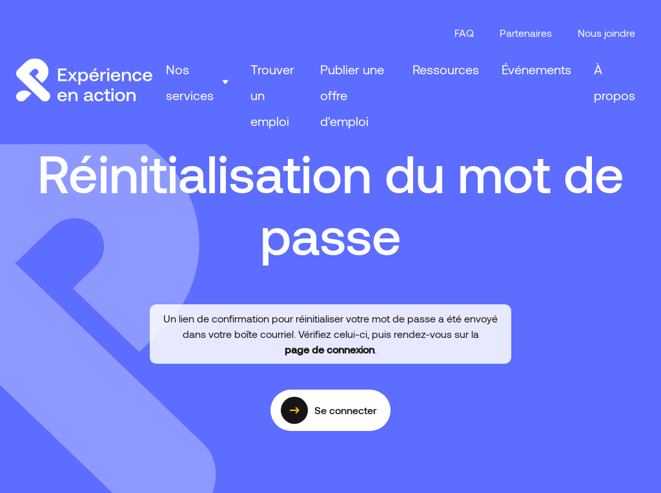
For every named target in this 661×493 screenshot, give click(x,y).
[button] (197, 82)
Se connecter (329, 410)
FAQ (464, 32)
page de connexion (329, 349)
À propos (614, 82)
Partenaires (526, 32)
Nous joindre (606, 32)
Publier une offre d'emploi (352, 95)
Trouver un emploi (272, 95)
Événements (536, 69)
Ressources (445, 69)
